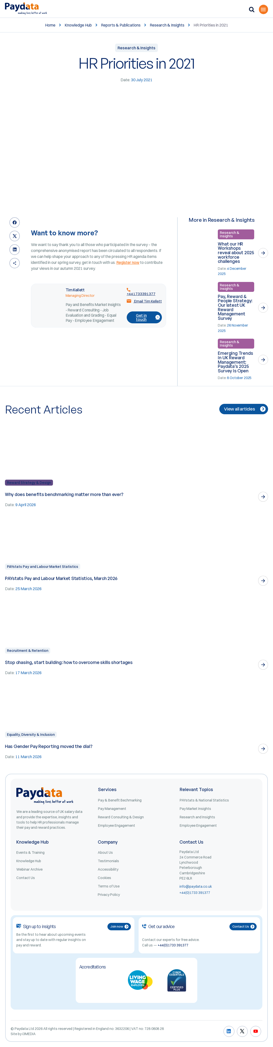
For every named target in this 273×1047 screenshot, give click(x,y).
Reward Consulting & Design (121, 817)
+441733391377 (141, 291)
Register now (127, 262)
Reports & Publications (121, 25)
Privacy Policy (109, 894)
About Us (105, 852)
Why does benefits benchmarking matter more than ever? (64, 494)
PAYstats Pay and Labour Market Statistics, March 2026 (61, 578)
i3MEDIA (29, 1034)
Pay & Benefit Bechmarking (120, 800)
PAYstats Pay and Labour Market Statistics (42, 566)
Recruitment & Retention (27, 650)
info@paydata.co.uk (195, 886)
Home (50, 25)
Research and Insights (197, 817)
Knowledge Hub (78, 25)
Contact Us (25, 878)
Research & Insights (167, 25)
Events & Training (30, 852)
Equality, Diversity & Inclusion (31, 734)
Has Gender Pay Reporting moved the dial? (48, 746)
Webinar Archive (29, 869)
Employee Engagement (116, 825)
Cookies (104, 878)
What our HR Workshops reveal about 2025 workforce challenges (236, 252)
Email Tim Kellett (144, 301)
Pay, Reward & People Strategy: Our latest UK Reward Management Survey (235, 307)
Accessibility (108, 869)
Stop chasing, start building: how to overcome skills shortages (69, 662)
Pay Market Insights (195, 808)
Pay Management (112, 808)
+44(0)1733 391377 (194, 892)
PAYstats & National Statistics (204, 800)
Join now (119, 926)
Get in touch (148, 317)
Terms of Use (109, 886)
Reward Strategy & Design (29, 482)
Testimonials (108, 861)
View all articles (245, 409)
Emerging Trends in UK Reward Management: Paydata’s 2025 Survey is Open (235, 361)
